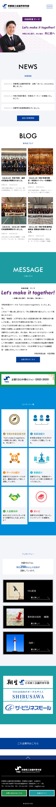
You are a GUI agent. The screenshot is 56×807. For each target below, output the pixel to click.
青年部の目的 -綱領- (27, 617)
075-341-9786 (9, 786)
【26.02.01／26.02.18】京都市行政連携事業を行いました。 (13, 228)
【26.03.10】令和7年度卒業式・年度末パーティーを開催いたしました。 (40, 180)
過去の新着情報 (28, 118)
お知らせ (4, 185)
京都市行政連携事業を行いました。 (27, 108)
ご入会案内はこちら (28, 743)
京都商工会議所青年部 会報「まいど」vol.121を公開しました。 (33, 84)
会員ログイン (42, 793)
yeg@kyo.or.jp (39, 786)
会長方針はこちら (28, 359)
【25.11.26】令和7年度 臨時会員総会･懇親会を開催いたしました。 (40, 229)
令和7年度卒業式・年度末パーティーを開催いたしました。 (32, 97)
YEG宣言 (21, 591)
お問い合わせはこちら (14, 793)
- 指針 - (20, 643)
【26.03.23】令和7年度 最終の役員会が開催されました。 (13, 179)
